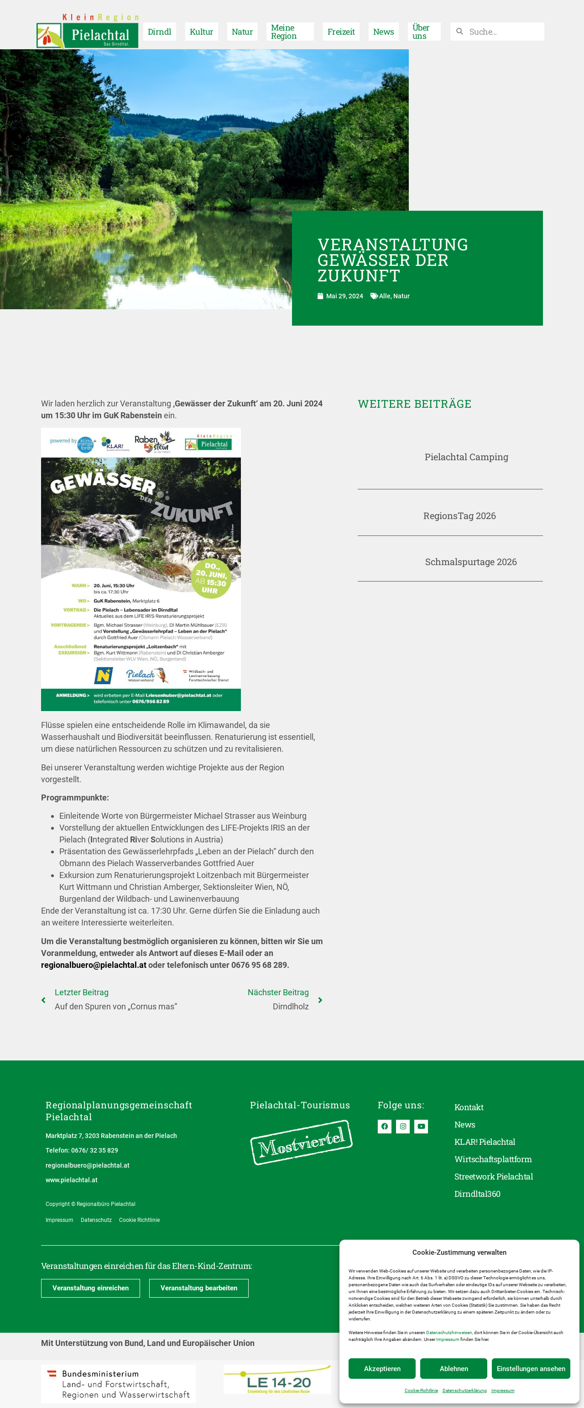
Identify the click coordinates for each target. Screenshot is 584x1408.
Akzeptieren (382, 1369)
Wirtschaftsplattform (493, 1159)
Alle (385, 296)
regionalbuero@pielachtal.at (93, 965)
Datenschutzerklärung (465, 1390)
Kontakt (468, 1107)
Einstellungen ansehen (531, 1369)
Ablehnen (454, 1369)
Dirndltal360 (477, 1194)
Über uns (421, 25)
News (383, 24)
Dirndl (160, 24)
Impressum (447, 1339)
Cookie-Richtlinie (421, 1390)
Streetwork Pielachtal (493, 1176)
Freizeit (341, 24)
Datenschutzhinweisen (449, 1332)
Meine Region (284, 25)
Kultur (202, 24)
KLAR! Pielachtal (485, 1142)
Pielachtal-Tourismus (300, 1105)
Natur (242, 24)
